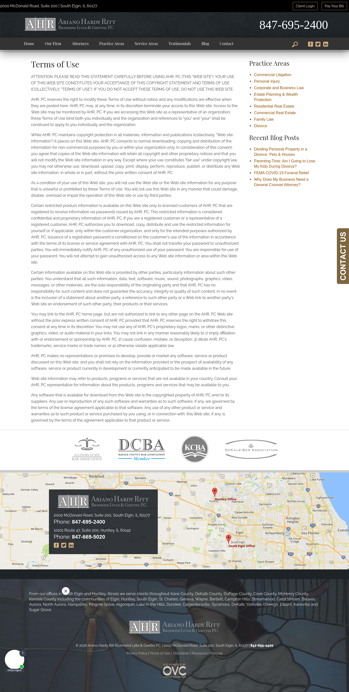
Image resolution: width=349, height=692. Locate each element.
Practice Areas (111, 43)
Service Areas (146, 43)
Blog (205, 43)
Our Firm (53, 43)
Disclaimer (181, 653)
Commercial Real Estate (275, 113)
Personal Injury (267, 81)
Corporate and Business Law (279, 88)
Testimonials (179, 43)
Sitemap (216, 653)
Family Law (264, 119)
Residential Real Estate (274, 106)
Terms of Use (160, 653)
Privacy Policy (136, 653)
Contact (226, 43)
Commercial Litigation (272, 75)
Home (29, 43)
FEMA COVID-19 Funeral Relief (281, 173)
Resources (200, 653)
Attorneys (80, 43)
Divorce (260, 126)
